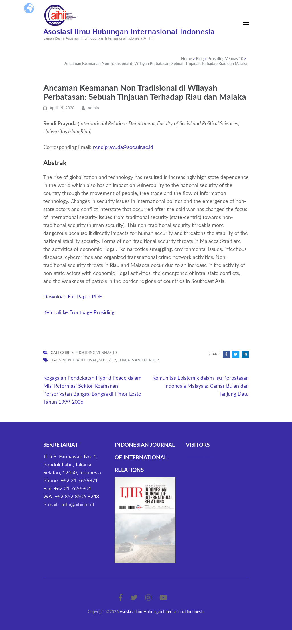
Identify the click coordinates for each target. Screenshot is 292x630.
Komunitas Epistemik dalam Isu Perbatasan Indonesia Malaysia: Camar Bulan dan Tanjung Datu (200, 386)
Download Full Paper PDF (72, 296)
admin (93, 107)
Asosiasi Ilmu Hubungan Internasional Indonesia (129, 31)
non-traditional (79, 360)
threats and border (138, 360)
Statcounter (199, 456)
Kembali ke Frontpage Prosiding (78, 312)
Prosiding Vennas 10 (96, 352)
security (107, 360)
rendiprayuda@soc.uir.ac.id (123, 147)
